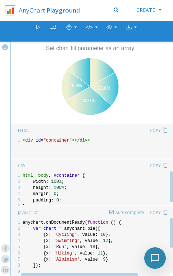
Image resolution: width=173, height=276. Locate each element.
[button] (112, 31)
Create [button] (148, 9)
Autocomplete (129, 212)
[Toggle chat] (155, 258)
